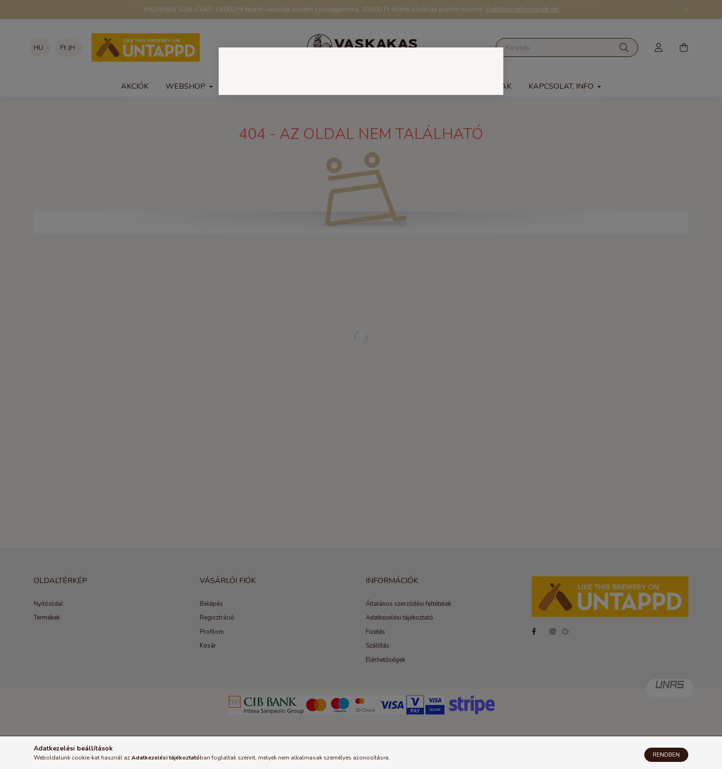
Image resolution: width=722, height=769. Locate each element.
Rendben (666, 755)
